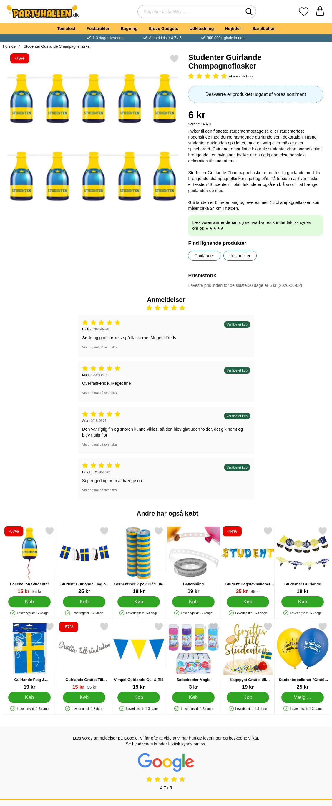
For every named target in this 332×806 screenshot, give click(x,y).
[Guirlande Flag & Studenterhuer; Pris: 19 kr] (29, 656)
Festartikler (98, 28)
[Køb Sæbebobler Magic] (193, 697)
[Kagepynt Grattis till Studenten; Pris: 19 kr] (248, 656)
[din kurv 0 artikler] (320, 11)
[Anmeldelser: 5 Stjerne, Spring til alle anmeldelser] (255, 76)
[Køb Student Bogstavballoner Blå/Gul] (248, 601)
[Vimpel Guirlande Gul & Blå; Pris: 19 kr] (138, 656)
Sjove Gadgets (163, 28)
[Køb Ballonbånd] (193, 601)
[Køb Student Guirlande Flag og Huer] (84, 601)
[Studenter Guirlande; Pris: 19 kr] (302, 560)
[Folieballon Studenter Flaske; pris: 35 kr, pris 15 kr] (29, 560)
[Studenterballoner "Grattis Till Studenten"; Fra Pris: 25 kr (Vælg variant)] (302, 656)
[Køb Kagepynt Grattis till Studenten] (248, 697)
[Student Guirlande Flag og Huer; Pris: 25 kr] (84, 560)
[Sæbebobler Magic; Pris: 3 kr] (193, 656)
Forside (9, 46)
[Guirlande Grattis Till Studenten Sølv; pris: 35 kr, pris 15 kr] (84, 656)
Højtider (233, 28)
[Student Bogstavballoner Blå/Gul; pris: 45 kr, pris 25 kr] (248, 560)
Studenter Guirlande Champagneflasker (57, 46)
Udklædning (201, 28)
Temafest (66, 28)
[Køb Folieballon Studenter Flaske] (29, 601)
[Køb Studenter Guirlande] (302, 601)
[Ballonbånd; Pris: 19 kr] (193, 560)
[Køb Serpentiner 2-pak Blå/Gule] (138, 601)
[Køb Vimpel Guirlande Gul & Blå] (138, 697)
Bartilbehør (263, 28)
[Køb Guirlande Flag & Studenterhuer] (29, 697)
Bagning (129, 28)
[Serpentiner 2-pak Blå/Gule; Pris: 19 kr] (138, 560)
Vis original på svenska (99, 347)
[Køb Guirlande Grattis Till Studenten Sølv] (84, 697)
